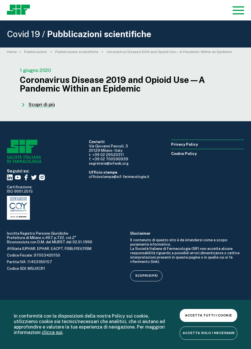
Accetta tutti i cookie (208, 315)
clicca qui (52, 332)
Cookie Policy (184, 153)
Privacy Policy (184, 144)
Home (12, 52)
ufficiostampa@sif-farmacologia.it (119, 176)
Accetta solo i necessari (209, 333)
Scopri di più (146, 275)
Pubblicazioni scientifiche (77, 52)
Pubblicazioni (36, 52)
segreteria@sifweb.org (109, 163)
